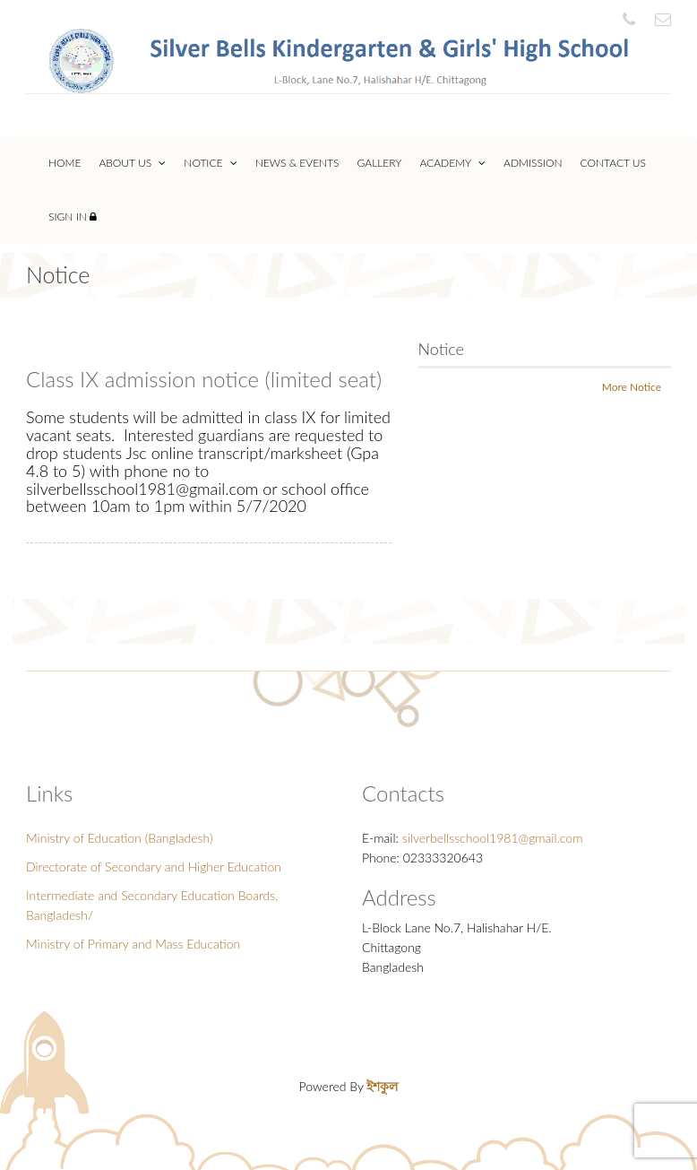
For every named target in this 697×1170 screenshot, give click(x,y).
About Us (132, 162)
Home (64, 162)
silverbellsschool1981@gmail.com (492, 837)
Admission (533, 162)
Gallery (379, 162)
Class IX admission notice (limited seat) (204, 379)
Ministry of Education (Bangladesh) (119, 837)
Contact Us (613, 162)
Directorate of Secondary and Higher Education (153, 866)
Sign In (72, 216)
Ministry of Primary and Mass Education (133, 943)
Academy (452, 162)
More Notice (631, 387)
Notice (210, 162)
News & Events (297, 162)
